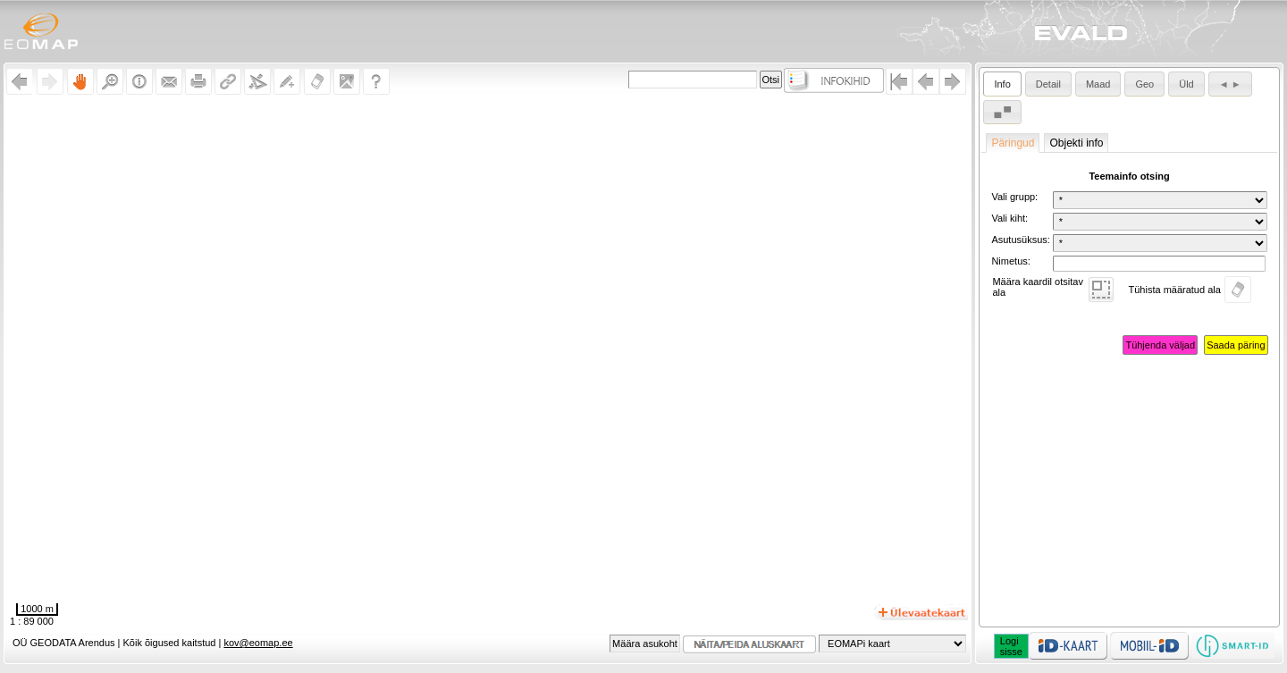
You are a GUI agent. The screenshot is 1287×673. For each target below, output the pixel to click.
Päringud (1012, 143)
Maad (1098, 84)
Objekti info (1076, 143)
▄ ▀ (1002, 111)
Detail (1048, 84)
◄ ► (1230, 84)
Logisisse (1011, 646)
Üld (1186, 84)
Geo (1144, 84)
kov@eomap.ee (257, 642)
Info (1002, 84)
